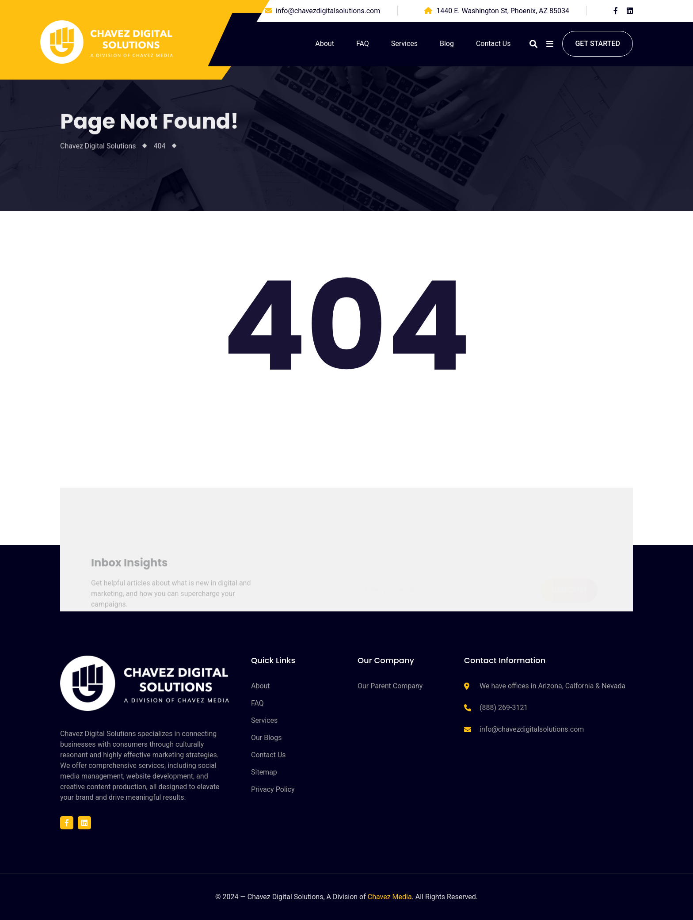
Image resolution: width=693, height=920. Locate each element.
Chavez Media (390, 897)
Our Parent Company (390, 686)
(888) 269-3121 (504, 707)
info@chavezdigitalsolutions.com (328, 11)
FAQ (362, 43)
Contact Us (493, 43)
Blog (447, 43)
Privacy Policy (273, 789)
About (324, 43)
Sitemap (264, 772)
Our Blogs (266, 737)
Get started (597, 43)
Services (404, 43)
